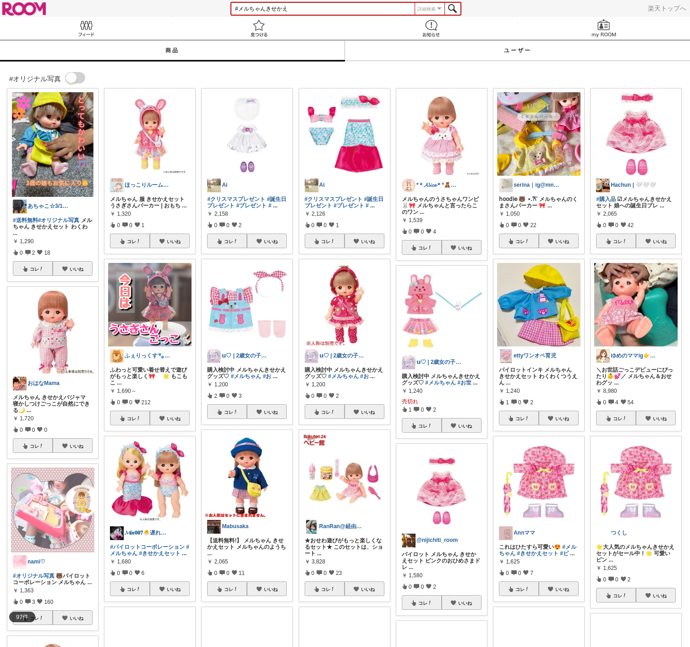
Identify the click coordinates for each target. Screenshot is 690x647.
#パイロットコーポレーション (147, 547)
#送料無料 (25, 220)
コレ (37, 269)
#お (267, 376)
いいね (76, 269)
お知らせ (431, 28)
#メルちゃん (246, 376)
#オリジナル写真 (59, 220)
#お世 (464, 382)
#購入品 (606, 199)
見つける (259, 28)
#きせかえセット (160, 553)
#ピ (564, 553)
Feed (86, 28)
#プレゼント (251, 205)
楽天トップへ (667, 8)
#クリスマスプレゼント (236, 199)
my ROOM (604, 28)
